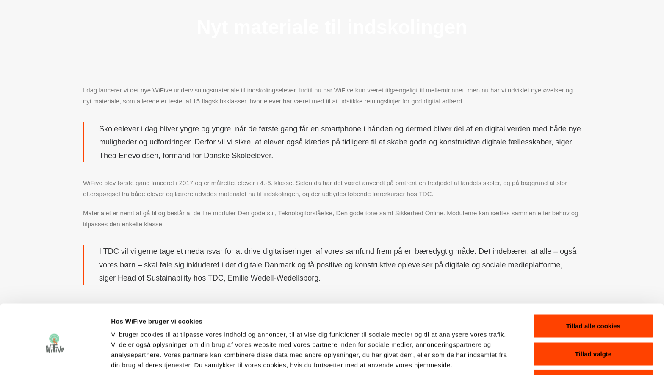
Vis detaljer (440, 358)
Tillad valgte (593, 319)
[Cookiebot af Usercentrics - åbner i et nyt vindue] (55, 358)
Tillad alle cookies (593, 291)
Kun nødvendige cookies (593, 347)
